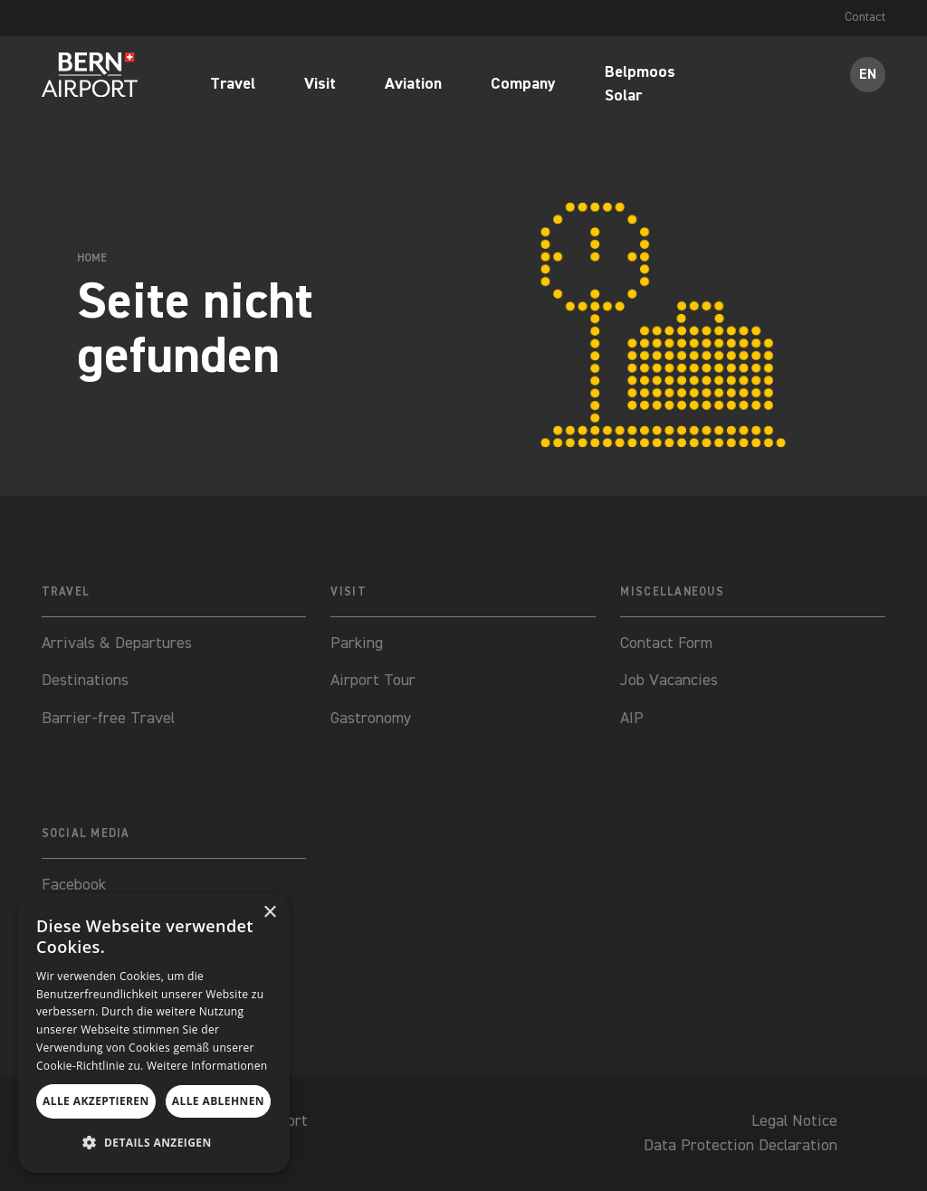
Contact (864, 17)
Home (92, 259)
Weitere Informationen (207, 1065)
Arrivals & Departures (117, 643)
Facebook (74, 885)
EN (867, 74)
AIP (632, 718)
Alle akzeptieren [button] (96, 1101)
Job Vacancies (669, 680)
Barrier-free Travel (108, 718)
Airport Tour (373, 680)
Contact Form (666, 643)
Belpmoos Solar (640, 84)
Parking (356, 643)
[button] (154, 1142)
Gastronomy (371, 718)
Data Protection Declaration (740, 1146)
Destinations (85, 680)
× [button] (269, 912)
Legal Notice (794, 1121)
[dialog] (154, 1033)
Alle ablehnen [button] (218, 1101)
